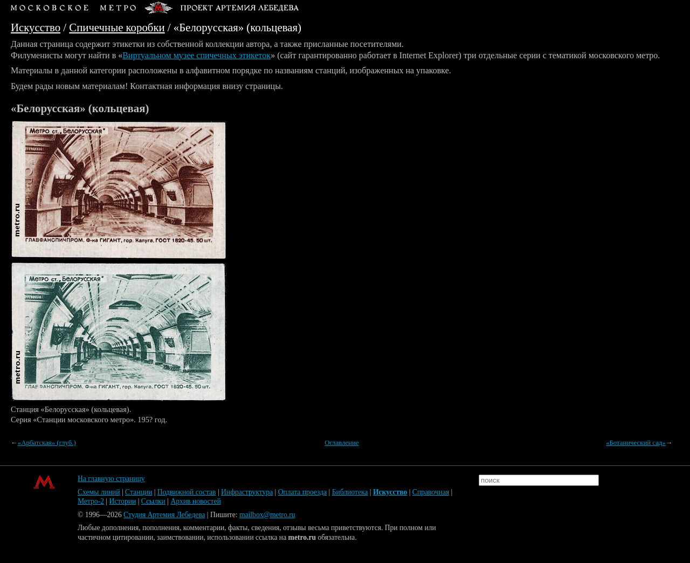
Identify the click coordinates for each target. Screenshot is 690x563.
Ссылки (153, 501)
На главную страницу (111, 479)
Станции (138, 492)
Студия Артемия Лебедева (164, 515)
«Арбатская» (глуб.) (47, 443)
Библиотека (350, 492)
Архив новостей (195, 501)
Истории (122, 501)
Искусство (35, 27)
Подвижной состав (186, 492)
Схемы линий (99, 492)
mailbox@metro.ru (267, 515)
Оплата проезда (302, 492)
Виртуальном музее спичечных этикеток (196, 55)
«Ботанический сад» (636, 443)
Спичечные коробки (116, 27)
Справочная (430, 492)
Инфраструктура (247, 492)
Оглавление (341, 443)
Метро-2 (91, 501)
